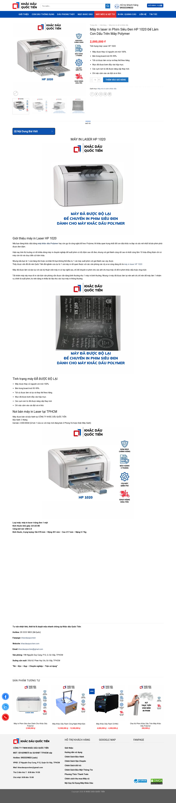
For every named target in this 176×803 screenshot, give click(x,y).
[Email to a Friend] (101, 94)
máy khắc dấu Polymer (48, 243)
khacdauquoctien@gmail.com (30, 649)
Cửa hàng (103, 25)
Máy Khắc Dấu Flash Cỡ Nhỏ (107, 724)
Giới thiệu (24, 14)
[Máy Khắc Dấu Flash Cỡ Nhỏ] (107, 703)
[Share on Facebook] (92, 94)
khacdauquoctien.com (30, 643)
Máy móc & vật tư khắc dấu (118, 25)
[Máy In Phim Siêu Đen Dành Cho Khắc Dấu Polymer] (30, 703)
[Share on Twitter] (96, 94)
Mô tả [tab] (87, 123)
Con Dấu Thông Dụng (43, 14)
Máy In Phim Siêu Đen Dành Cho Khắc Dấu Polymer (30, 725)
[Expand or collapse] (52, 131)
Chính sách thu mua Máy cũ (77, 778)
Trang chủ (93, 25)
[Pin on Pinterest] (105, 94)
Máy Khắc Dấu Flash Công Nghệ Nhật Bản (68, 724)
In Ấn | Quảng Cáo (127, 14)
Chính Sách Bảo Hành (74, 757)
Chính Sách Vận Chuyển (75, 761)
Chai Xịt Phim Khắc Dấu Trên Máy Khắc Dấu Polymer (145, 725)
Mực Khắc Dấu (85, 14)
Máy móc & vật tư (105, 14)
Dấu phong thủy (66, 14)
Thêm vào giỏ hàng (116, 80)
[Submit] (107, 6)
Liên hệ (142, 14)
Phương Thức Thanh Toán (76, 774)
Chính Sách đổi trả (73, 765)
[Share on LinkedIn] (110, 94)
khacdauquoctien (28, 638)
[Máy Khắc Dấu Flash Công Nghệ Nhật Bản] (69, 703)
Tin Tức (153, 14)
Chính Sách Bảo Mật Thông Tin (79, 770)
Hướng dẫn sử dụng (73, 752)
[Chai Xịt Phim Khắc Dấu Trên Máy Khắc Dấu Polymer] (145, 703)
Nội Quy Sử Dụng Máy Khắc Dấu (79, 783)
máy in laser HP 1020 (133, 264)
